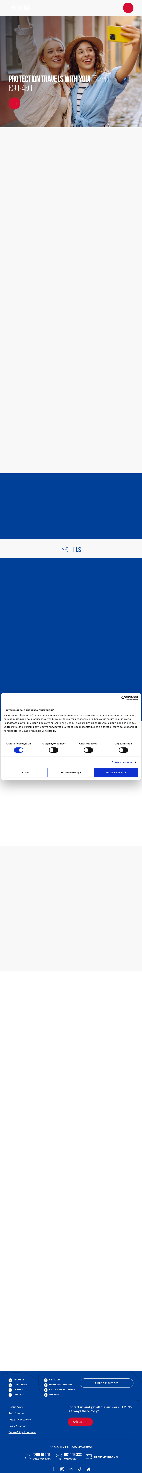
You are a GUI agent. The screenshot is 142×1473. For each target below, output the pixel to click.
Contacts (19, 1379)
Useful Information (60, 1369)
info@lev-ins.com (106, 1441)
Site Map (54, 1379)
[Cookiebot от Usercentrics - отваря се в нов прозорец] (123, 698)
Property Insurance (20, 1404)
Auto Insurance (17, 1397)
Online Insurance (106, 1367)
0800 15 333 (73, 1439)
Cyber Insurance (18, 1410)
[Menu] (128, 8)
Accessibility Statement (22, 1417)
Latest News (20, 1369)
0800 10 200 (41, 1439)
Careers (18, 1374)
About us (19, 1364)
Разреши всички (116, 772)
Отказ (25, 772)
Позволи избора (71, 772)
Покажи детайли (122, 762)
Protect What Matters (62, 1374)
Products (54, 1364)
